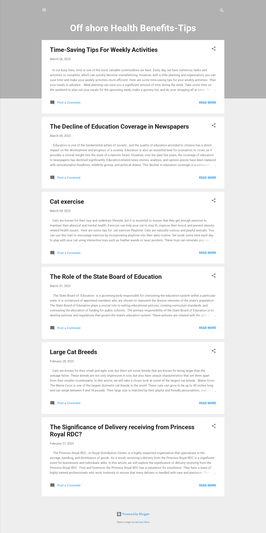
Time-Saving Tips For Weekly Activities (104, 49)
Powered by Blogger (133, 514)
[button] (213, 49)
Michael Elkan (142, 522)
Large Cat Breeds (73, 352)
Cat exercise (67, 201)
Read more (207, 102)
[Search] (221, 11)
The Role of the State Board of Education (106, 276)
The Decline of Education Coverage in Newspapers (119, 126)
